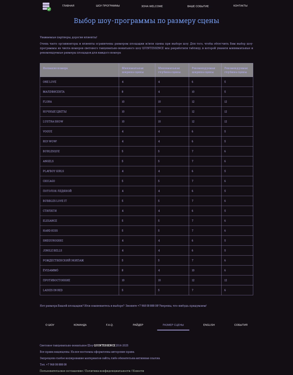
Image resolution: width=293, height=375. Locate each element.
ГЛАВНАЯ (68, 5)
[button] (153, 6)
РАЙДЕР (138, 324)
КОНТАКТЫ (240, 5)
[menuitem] (68, 6)
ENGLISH (209, 324)
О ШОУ (49, 324)
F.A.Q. (109, 324)
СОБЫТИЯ (241, 324)
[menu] (155, 6)
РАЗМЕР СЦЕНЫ (173, 324)
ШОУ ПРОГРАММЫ (108, 5)
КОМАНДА (80, 324)
